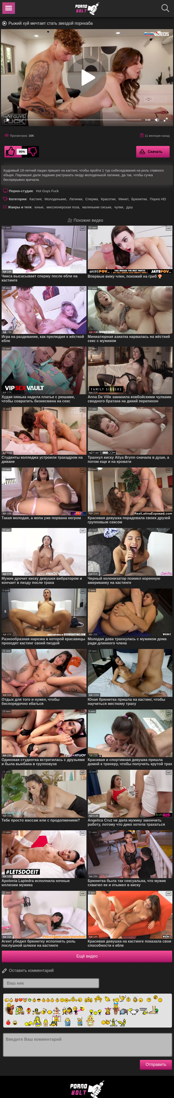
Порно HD (158, 199)
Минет (123, 199)
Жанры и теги (20, 207)
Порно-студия (21, 191)
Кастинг (35, 199)
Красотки (108, 199)
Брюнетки (139, 199)
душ (129, 207)
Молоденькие (55, 199)
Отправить (156, 1064)
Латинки (75, 199)
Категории (18, 199)
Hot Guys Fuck (47, 191)
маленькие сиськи (96, 207)
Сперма (91, 199)
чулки (118, 207)
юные (39, 207)
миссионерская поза (63, 207)
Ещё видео (87, 956)
